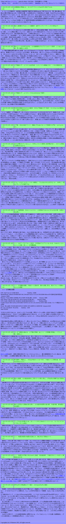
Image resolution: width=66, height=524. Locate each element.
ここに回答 (8, 272)
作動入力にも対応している (22, 479)
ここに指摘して (60, 475)
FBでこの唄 (4, 354)
